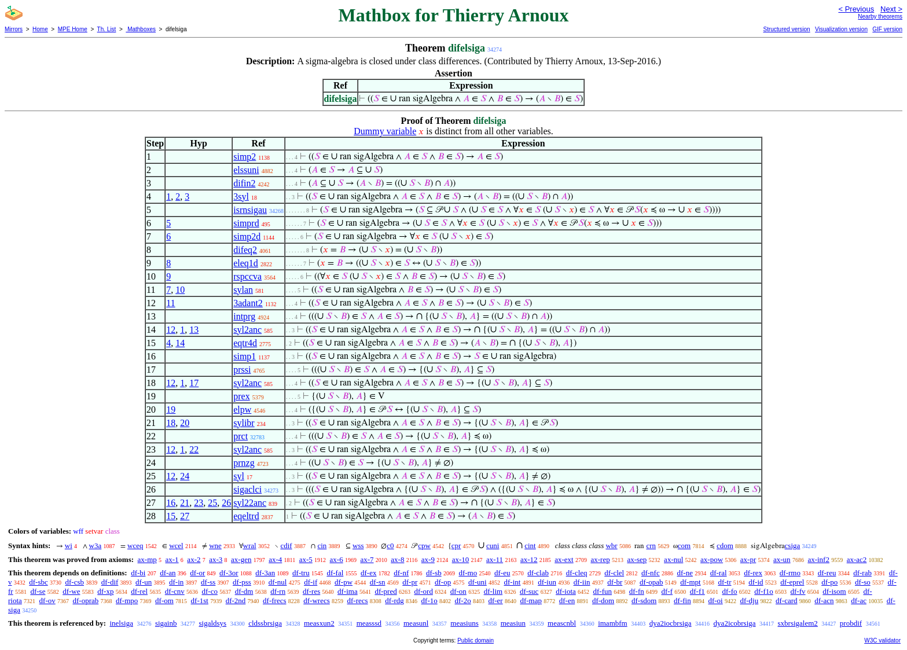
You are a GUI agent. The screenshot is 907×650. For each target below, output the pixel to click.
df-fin (682, 600)
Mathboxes (141, 29)
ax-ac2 (857, 559)
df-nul (278, 582)
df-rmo (790, 572)
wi (68, 545)
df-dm (244, 591)
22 (194, 449)
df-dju (749, 600)
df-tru (301, 572)
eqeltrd (246, 516)
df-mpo (127, 600)
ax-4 (275, 559)
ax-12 (529, 559)
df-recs (357, 600)
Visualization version (841, 29)
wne (215, 545)
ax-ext (564, 559)
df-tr (724, 582)
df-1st (199, 600)
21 (184, 503)
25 (212, 503)
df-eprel (792, 582)
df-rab (862, 572)
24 (184, 476)
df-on (458, 591)
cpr (456, 545)
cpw (424, 545)
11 (170, 303)
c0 (390, 545)
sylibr (243, 423)
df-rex (753, 572)
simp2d (246, 236)
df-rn (277, 591)
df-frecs (274, 600)
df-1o (429, 600)
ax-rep (599, 559)
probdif (851, 623)
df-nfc (650, 572)
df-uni (477, 582)
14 (180, 343)
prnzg (243, 463)
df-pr (409, 582)
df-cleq (576, 572)
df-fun (602, 591)
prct (240, 436)
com (684, 545)
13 (194, 330)
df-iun (547, 582)
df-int (512, 582)
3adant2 (248, 303)
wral (249, 545)
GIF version (887, 29)
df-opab (651, 582)
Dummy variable (385, 131)
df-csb (75, 582)
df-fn (636, 591)
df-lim (493, 591)
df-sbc (38, 582)
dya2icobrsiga (735, 623)
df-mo (467, 572)
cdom (725, 545)
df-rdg (394, 600)
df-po (829, 582)
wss (358, 545)
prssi (242, 369)
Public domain (475, 640)
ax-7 (366, 559)
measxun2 (319, 623)
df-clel (614, 572)
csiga (792, 545)
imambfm (612, 623)
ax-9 (428, 559)
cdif (286, 545)
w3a (95, 545)
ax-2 (193, 559)
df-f (667, 591)
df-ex (368, 572)
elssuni (246, 170)
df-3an (265, 572)
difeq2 (245, 250)
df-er (495, 600)
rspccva (247, 276)
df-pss (242, 582)
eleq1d (245, 263)
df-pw (343, 582)
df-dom (603, 600)
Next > (891, 9)
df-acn (823, 600)
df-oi (715, 600)
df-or (197, 572)
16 (170, 503)
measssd (369, 623)
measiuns (464, 623)
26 (226, 503)
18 (170, 423)
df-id (755, 582)
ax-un (782, 559)
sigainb (166, 623)
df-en (567, 600)
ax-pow (711, 559)
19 (170, 409)
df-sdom (643, 600)
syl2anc (247, 330)
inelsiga (121, 623)
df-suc (529, 591)
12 (170, 330)
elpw (242, 409)
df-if (310, 582)
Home (40, 29)
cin (321, 545)
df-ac (858, 600)
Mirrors (14, 29)
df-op (443, 582)
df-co (209, 591)
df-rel (139, 591)
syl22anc (249, 503)
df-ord (423, 591)
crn (651, 545)
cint (530, 545)
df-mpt (690, 582)
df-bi (138, 572)
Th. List (106, 29)
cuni (492, 545)
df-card (787, 600)
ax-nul (673, 559)
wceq (135, 545)
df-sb (434, 572)
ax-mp (147, 559)
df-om (164, 600)
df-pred (385, 591)
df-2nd (236, 600)
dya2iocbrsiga (670, 623)
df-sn (377, 582)
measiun (513, 623)
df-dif (110, 582)
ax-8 (397, 559)
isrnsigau (250, 210)
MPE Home (72, 29)
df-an (167, 572)
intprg (244, 316)
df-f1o (763, 591)
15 (170, 516)
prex (241, 396)
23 (198, 503)
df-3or (228, 572)
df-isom (834, 591)
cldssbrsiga (265, 623)
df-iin (582, 582)
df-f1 (697, 591)
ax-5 (306, 559)
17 (194, 383)
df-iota (566, 591)
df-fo (729, 591)
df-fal (334, 572)
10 (180, 290)
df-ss (208, 582)
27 (184, 516)
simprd (246, 223)
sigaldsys (212, 623)
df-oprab (86, 600)
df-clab (538, 572)
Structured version (786, 29)
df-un (143, 582)
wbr (611, 545)
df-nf (401, 572)
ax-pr (748, 559)
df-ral (718, 572)
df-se (37, 591)
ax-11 (494, 559)
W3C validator (882, 640)
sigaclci (247, 489)
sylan (243, 290)
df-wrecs (316, 600)
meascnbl (562, 623)
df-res (311, 591)
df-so (863, 582)
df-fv (798, 591)
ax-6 (336, 559)
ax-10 (460, 559)
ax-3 (215, 559)
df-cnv (175, 591)
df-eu (502, 572)
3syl (241, 196)
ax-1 (172, 559)
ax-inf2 (818, 559)
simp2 (244, 156)
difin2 (244, 183)
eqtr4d (245, 343)
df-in (176, 582)
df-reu (827, 572)
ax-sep (637, 559)
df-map (531, 600)
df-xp (105, 591)
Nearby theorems (880, 16)
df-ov (47, 600)
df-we (71, 591)
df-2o (463, 600)
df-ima (347, 591)
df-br (614, 582)
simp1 (244, 356)
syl (238, 476)
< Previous (856, 9)
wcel (176, 545)
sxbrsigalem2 (798, 623)
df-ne (684, 572)
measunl (415, 623)
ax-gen (241, 559)
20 (184, 423)
